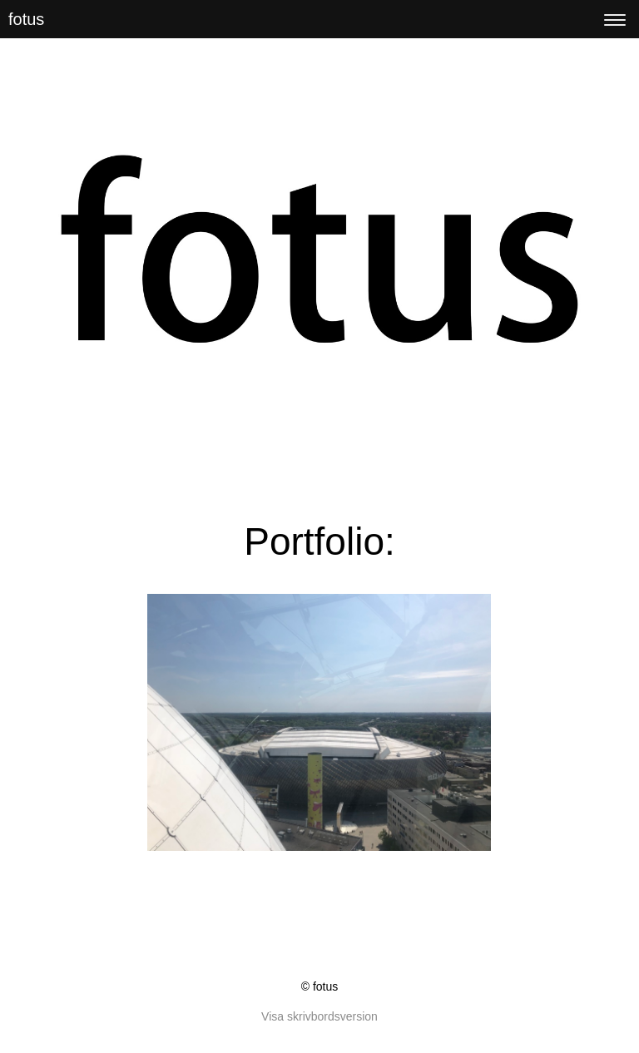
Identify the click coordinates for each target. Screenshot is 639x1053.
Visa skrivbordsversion (319, 1016)
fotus (26, 19)
